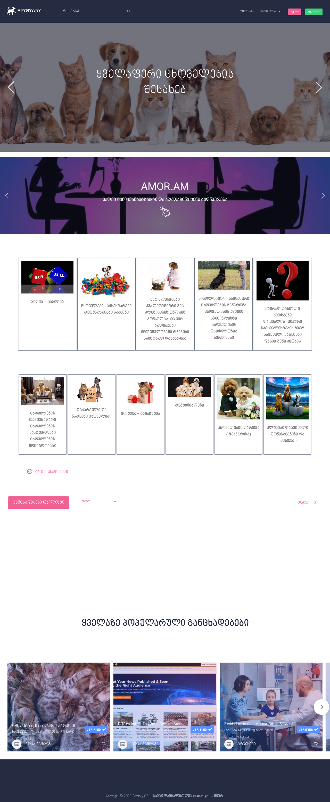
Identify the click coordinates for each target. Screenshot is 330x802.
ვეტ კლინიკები (165, 299)
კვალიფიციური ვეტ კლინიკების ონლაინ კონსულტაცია (165, 313)
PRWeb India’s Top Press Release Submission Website (161, 722)
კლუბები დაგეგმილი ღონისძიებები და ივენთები (287, 435)
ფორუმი (218, 11)
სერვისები (224, 339)
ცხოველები (240, 11)
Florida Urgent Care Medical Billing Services (258, 722)
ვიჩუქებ (128, 415)
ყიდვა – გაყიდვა (47, 302)
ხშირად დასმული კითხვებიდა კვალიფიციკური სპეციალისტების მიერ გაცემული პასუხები (282, 322)
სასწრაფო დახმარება (165, 340)
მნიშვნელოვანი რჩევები (165, 333)
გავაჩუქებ (150, 415)
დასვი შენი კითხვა (282, 342)
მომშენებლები (189, 406)
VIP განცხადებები (47, 474)
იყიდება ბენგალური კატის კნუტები (50, 719)
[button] (321, 706)
